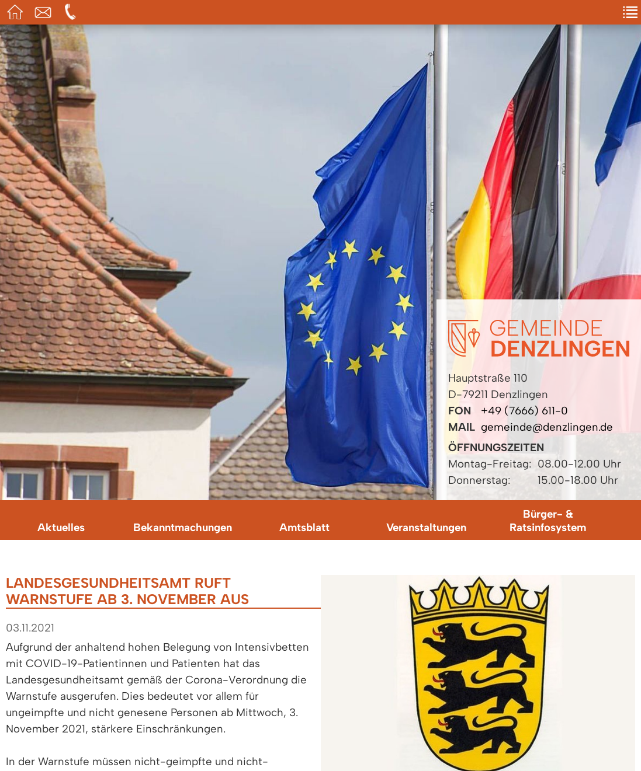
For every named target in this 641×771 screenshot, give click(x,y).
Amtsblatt (304, 527)
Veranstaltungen (426, 527)
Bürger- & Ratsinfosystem (548, 520)
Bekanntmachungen (182, 527)
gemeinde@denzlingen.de (547, 427)
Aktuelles (61, 527)
